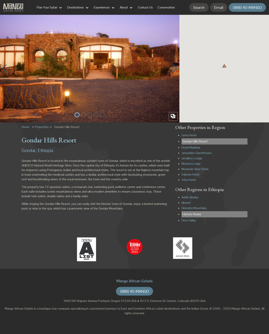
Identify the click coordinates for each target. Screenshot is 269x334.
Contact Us (145, 7)
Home (25, 127)
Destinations (75, 7)
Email (218, 7)
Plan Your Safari (47, 7)
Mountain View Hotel (195, 169)
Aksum (186, 203)
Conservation (166, 7)
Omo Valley (189, 220)
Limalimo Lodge (192, 158)
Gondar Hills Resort (195, 141)
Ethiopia (45, 150)
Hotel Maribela (191, 147)
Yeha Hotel (189, 180)
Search (199, 7)
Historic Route (191, 214)
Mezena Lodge (191, 164)
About (124, 7)
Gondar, (29, 150)
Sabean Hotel (190, 174)
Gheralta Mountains (194, 208)
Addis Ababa (190, 197)
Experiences (102, 7)
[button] (77, 114)
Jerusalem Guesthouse (196, 153)
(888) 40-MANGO (247, 7)
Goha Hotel (189, 135)
